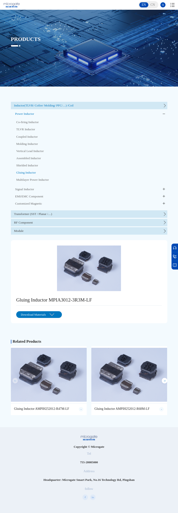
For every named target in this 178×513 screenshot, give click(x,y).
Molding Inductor (27, 144)
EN (144, 4)
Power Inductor (24, 113)
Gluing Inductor (26, 172)
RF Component (23, 222)
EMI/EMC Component (29, 196)
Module (19, 231)
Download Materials (37, 314)
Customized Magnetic (28, 203)
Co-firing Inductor (27, 122)
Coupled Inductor (27, 136)
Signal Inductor (24, 189)
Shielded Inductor (27, 165)
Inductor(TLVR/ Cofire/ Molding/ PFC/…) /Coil (44, 105)
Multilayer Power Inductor (32, 179)
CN (152, 4)
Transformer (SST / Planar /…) (33, 214)
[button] (164, 380)
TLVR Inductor (25, 129)
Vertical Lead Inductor (30, 151)
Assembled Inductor (28, 158)
